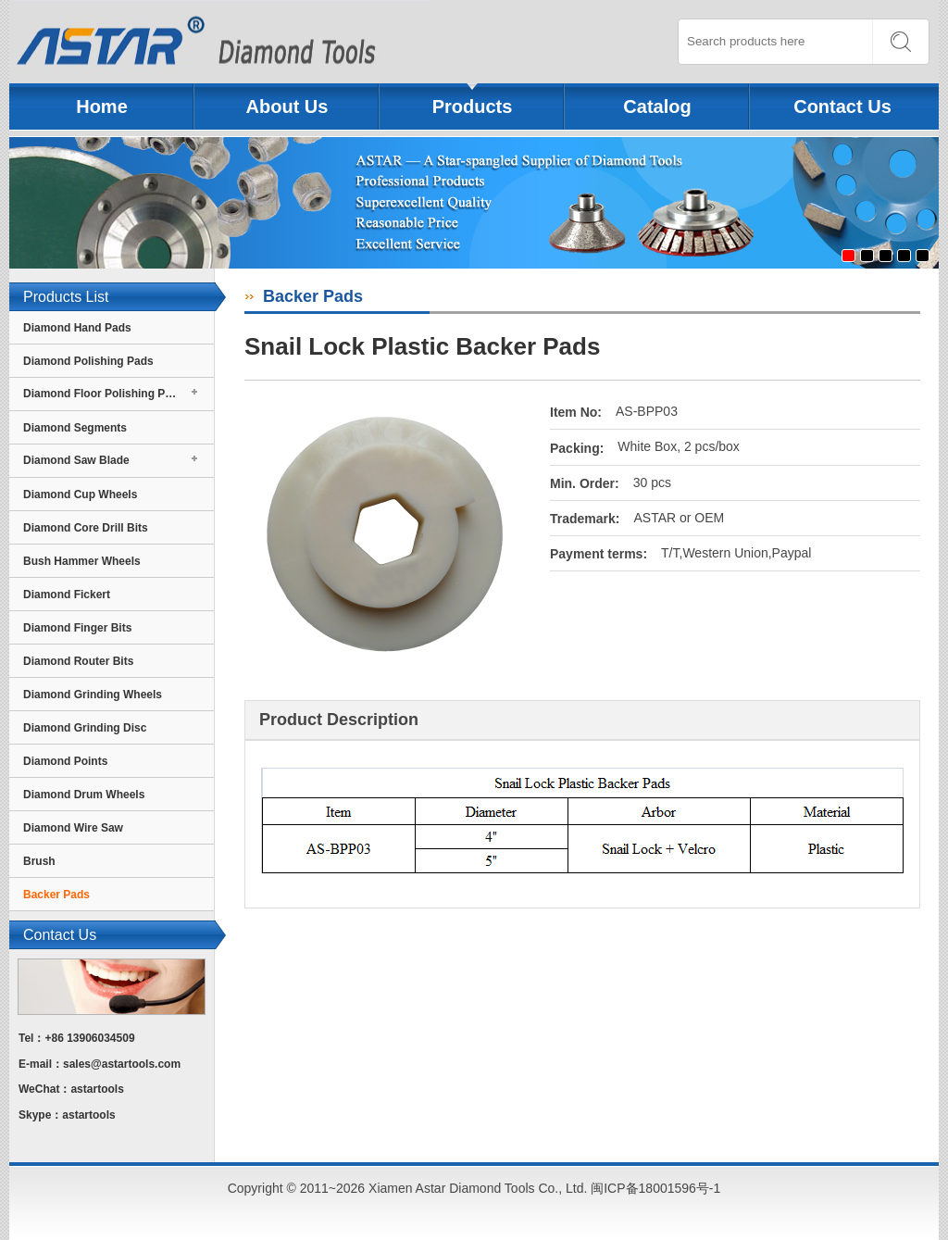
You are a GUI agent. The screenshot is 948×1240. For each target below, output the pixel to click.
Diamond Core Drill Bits (85, 527)
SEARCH (900, 41)
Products (472, 106)
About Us (287, 106)
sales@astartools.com (122, 1064)
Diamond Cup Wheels (80, 494)
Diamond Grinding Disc (84, 727)
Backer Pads (56, 894)
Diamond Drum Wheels (83, 794)
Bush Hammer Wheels (82, 561)
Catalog (657, 106)
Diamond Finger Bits (77, 627)
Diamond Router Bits (78, 661)
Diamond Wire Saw (73, 827)
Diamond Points (65, 761)
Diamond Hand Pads (77, 327)
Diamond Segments (75, 427)
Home (102, 106)
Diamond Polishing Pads (88, 361)
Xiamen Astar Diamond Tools (220, 41)
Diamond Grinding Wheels (92, 694)
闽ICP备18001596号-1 (655, 1188)
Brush (39, 861)
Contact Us (842, 106)
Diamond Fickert (66, 594)
